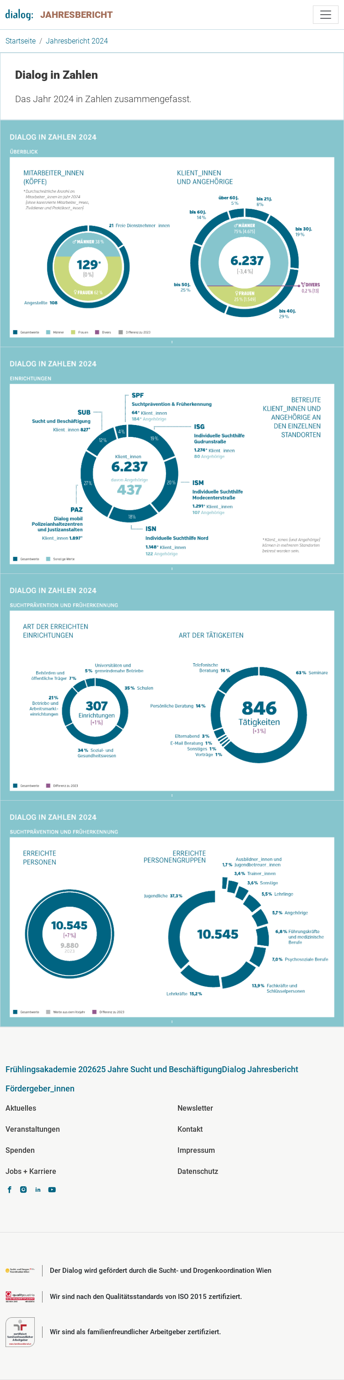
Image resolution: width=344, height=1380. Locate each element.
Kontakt (190, 1129)
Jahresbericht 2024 (77, 41)
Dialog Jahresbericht (260, 1069)
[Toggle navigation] (326, 14)
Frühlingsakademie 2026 (51, 1069)
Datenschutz (197, 1171)
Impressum (196, 1150)
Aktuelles (20, 1108)
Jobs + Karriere (30, 1171)
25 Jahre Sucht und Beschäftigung (159, 1069)
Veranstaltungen (32, 1129)
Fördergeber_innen (40, 1088)
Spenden (20, 1150)
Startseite (20, 41)
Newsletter (195, 1108)
